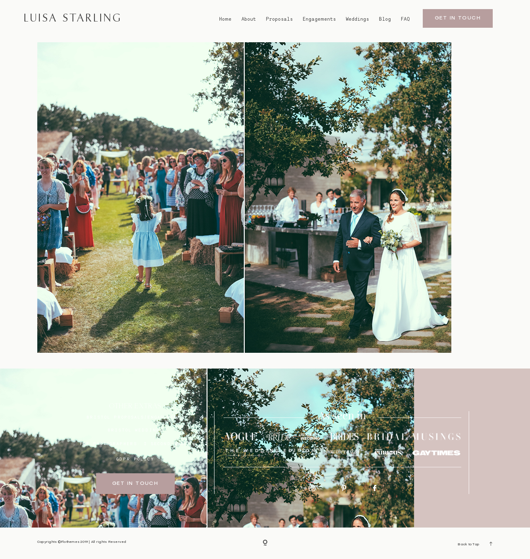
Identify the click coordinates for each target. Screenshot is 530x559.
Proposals (279, 19)
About (248, 19)
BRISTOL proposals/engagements (136, 416)
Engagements (319, 19)
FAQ (405, 19)
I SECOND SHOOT (167, 443)
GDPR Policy (135, 458)
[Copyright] (265, 543)
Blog (385, 19)
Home (225, 19)
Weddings (357, 19)
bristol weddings (135, 429)
